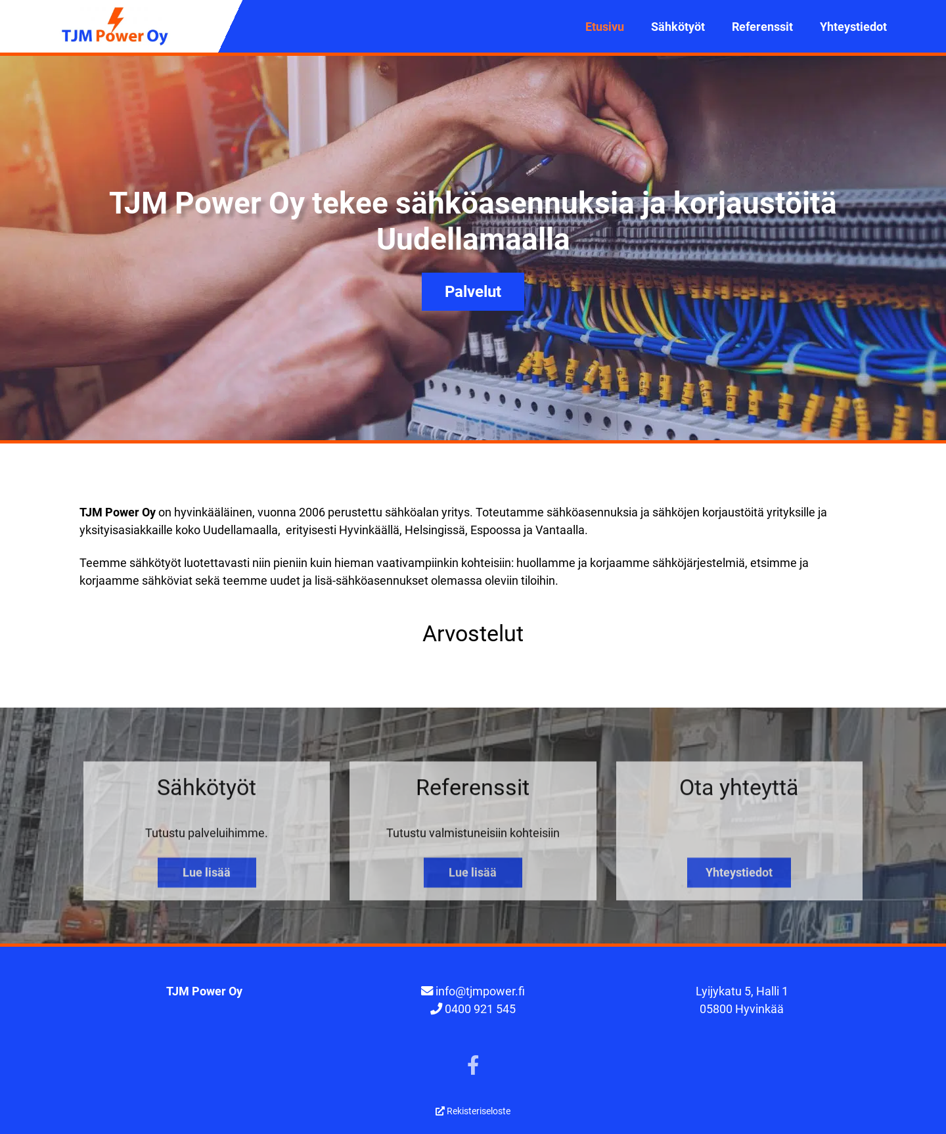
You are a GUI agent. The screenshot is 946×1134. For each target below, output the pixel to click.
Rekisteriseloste (473, 1111)
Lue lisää (207, 878)
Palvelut (473, 292)
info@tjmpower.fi (480, 991)
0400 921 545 (480, 1009)
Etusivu (604, 27)
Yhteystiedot (853, 27)
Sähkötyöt (678, 27)
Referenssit (762, 27)
